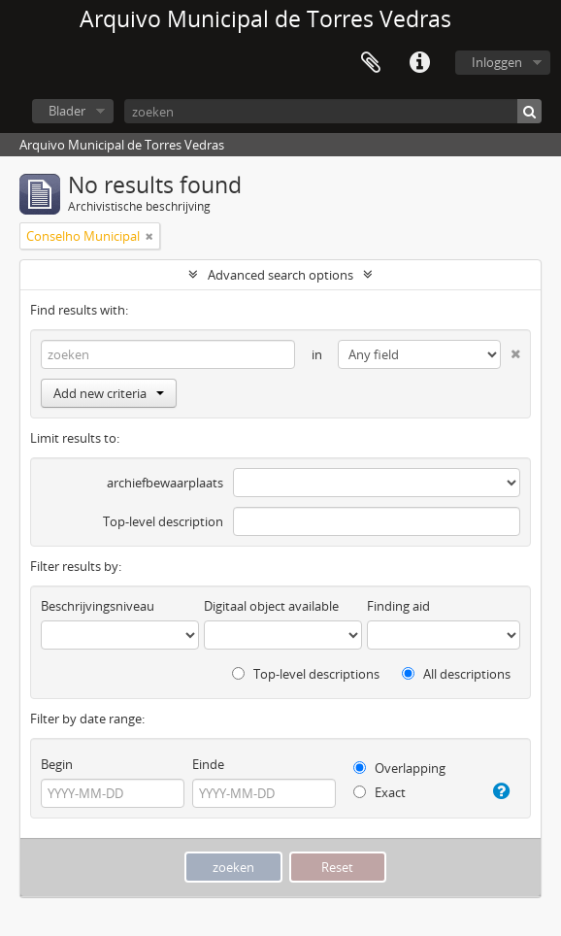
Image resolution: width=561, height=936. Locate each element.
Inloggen (497, 62)
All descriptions (456, 674)
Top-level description (163, 521)
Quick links (419, 63)
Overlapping (399, 768)
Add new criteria (108, 393)
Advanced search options (280, 275)
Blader (67, 110)
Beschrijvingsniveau (97, 606)
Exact (379, 792)
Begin (57, 764)
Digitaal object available (271, 606)
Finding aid (398, 606)
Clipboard (370, 63)
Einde (208, 764)
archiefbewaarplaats (165, 482)
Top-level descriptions (306, 674)
